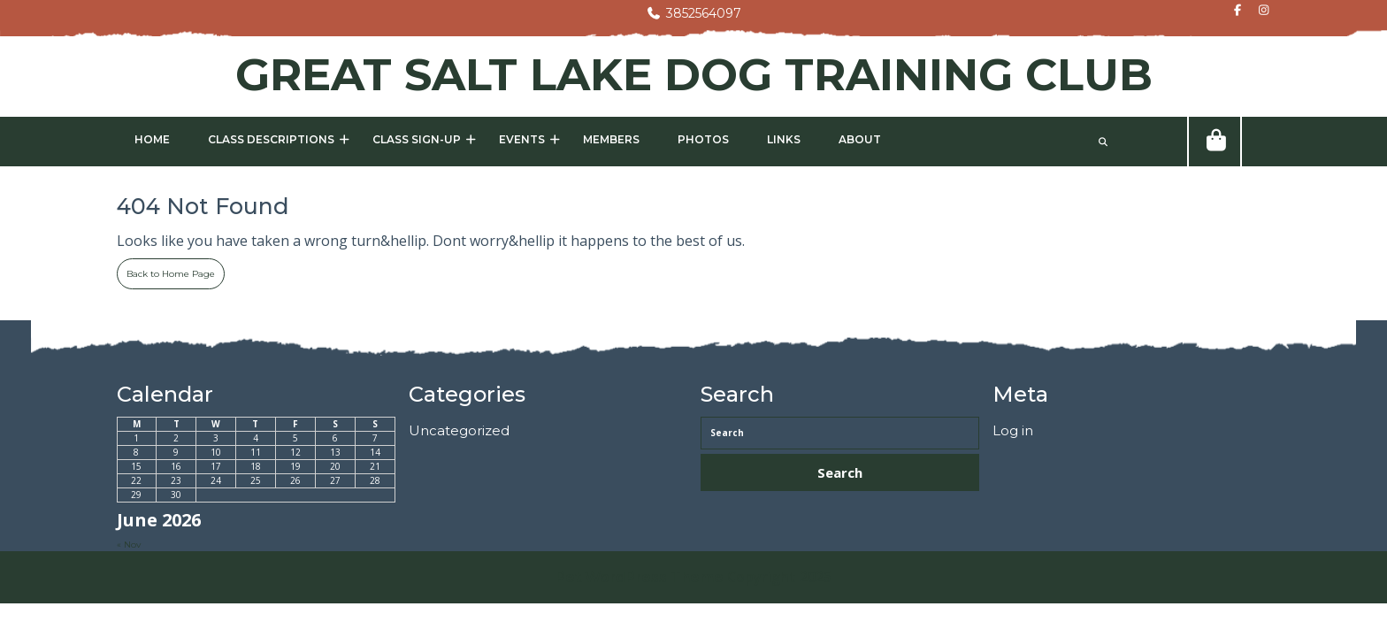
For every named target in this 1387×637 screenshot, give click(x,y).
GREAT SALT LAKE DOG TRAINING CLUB (694, 75)
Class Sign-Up (416, 139)
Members (611, 139)
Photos (703, 139)
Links (784, 139)
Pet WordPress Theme (640, 577)
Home (152, 139)
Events (522, 139)
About (860, 139)
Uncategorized (459, 430)
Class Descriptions (271, 139)
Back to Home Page (166, 269)
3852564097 (693, 13)
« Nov (129, 544)
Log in (1012, 430)
